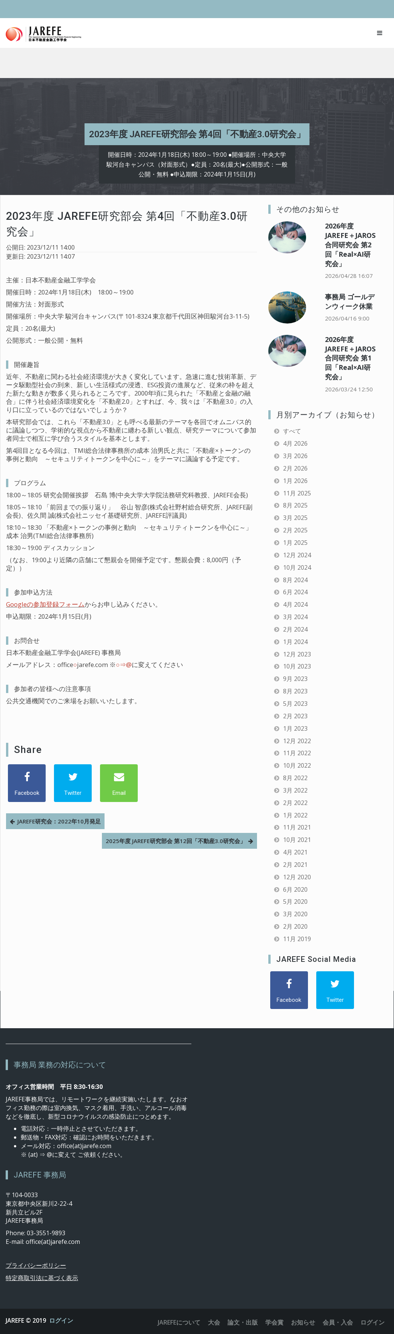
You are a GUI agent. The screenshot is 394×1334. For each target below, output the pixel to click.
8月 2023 (295, 691)
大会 (214, 1322)
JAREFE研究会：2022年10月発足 (59, 821)
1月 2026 (295, 481)
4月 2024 (295, 604)
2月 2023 (295, 716)
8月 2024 (295, 580)
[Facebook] (27, 783)
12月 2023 (297, 654)
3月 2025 (295, 518)
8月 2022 (295, 778)
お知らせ (303, 1322)
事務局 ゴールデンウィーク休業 (349, 301)
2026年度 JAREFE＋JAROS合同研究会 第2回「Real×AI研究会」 (350, 244)
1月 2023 (295, 728)
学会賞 (274, 1322)
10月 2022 (297, 765)
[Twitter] (73, 783)
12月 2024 (297, 555)
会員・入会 (338, 1322)
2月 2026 (295, 468)
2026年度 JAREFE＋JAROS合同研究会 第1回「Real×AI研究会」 (350, 358)
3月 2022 (295, 790)
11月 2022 (297, 753)
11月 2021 (297, 827)
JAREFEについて (179, 1322)
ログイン (61, 1320)
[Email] (119, 783)
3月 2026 (295, 456)
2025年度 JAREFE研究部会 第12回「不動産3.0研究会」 (176, 841)
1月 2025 (295, 542)
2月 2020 (295, 926)
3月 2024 (295, 617)
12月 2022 (297, 741)
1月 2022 (295, 815)
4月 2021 (295, 852)
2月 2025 (295, 530)
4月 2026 (295, 443)
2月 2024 (295, 629)
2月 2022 (295, 803)
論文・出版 (243, 1322)
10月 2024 (297, 567)
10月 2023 (297, 666)
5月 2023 (295, 703)
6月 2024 (295, 592)
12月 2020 (297, 877)
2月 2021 (295, 864)
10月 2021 (297, 840)
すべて (292, 431)
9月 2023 (295, 679)
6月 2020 (295, 889)
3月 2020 (295, 914)
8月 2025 (295, 505)
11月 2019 (297, 939)
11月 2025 (297, 493)
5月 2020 (295, 901)
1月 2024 (295, 642)
